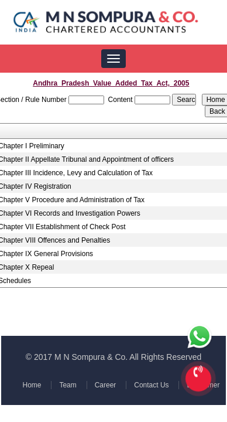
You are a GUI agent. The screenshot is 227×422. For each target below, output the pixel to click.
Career (105, 385)
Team (68, 385)
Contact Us (150, 385)
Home (32, 385)
